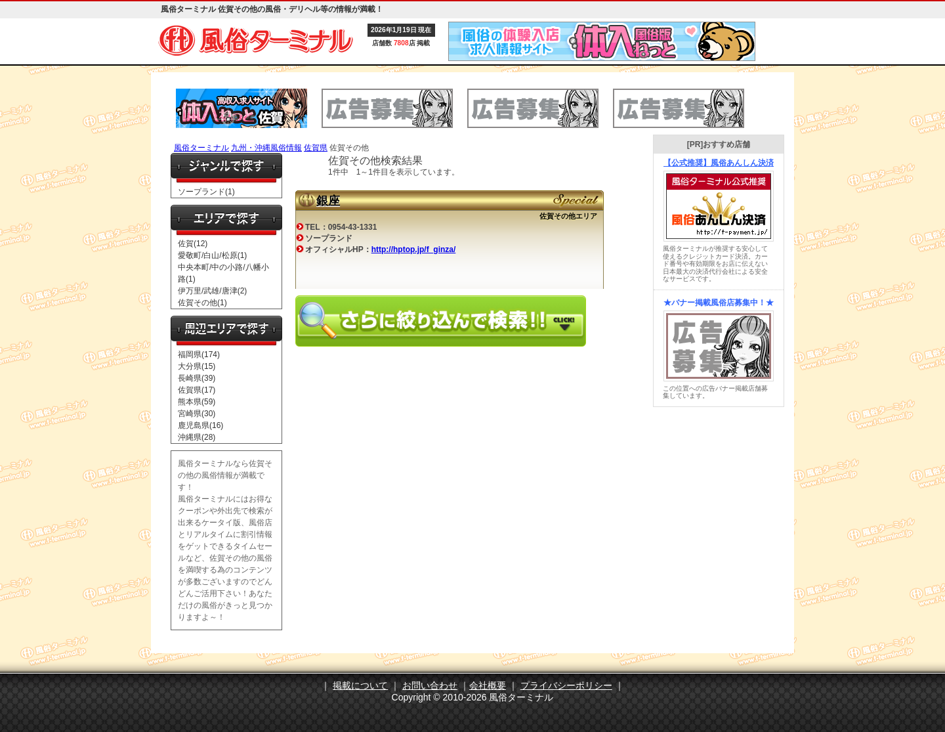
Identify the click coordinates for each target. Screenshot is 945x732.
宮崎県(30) (196, 413)
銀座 (328, 200)
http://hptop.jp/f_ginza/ (413, 249)
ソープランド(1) (206, 191)
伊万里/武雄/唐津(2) (212, 290)
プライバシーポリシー (566, 685)
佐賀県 (315, 147)
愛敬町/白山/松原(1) (212, 255)
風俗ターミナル (201, 147)
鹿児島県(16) (200, 425)
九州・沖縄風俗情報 (266, 147)
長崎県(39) (196, 378)
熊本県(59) (196, 401)
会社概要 (487, 685)
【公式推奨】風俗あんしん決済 (718, 162)
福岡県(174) (199, 354)
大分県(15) (196, 366)
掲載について (360, 685)
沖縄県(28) (196, 437)
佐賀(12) (192, 243)
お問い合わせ (429, 685)
